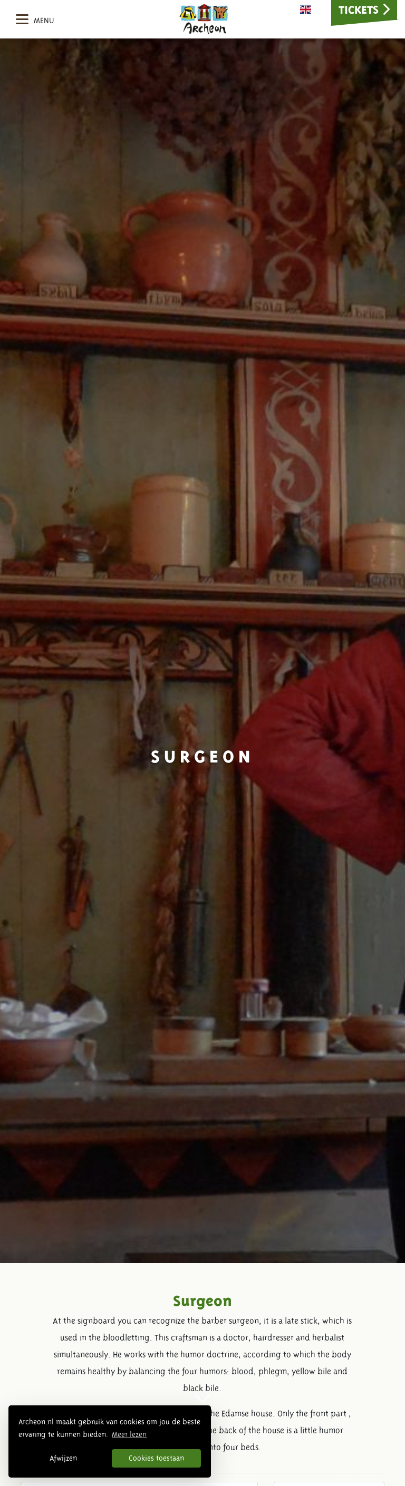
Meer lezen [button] (129, 1434)
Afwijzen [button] (63, 1458)
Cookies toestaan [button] (156, 1458)
